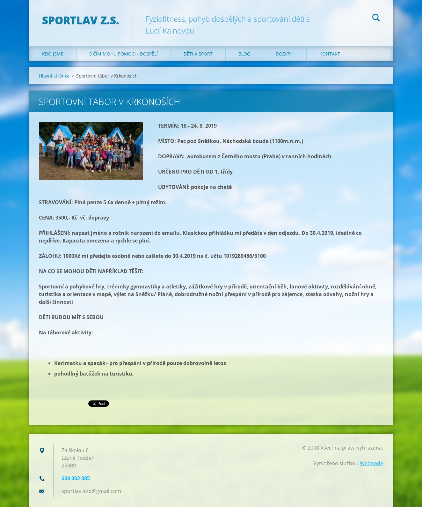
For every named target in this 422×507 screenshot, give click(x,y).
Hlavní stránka (54, 76)
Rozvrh (285, 54)
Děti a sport (198, 54)
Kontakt (329, 54)
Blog (244, 54)
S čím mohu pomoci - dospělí (123, 54)
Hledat (376, 18)
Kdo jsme (52, 54)
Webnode (371, 463)
